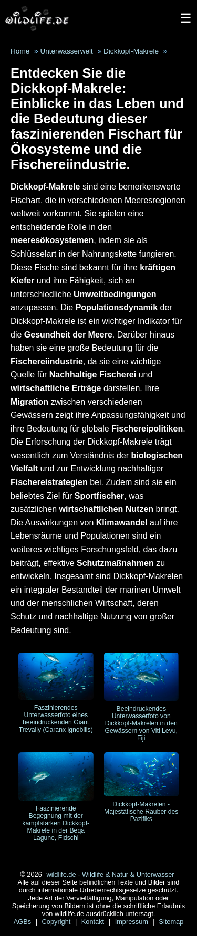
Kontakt (93, 922)
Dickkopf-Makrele (131, 51)
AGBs (23, 922)
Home (20, 51)
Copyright (57, 922)
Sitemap (171, 922)
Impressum (132, 922)
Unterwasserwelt (66, 51)
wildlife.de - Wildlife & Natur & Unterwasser (110, 874)
